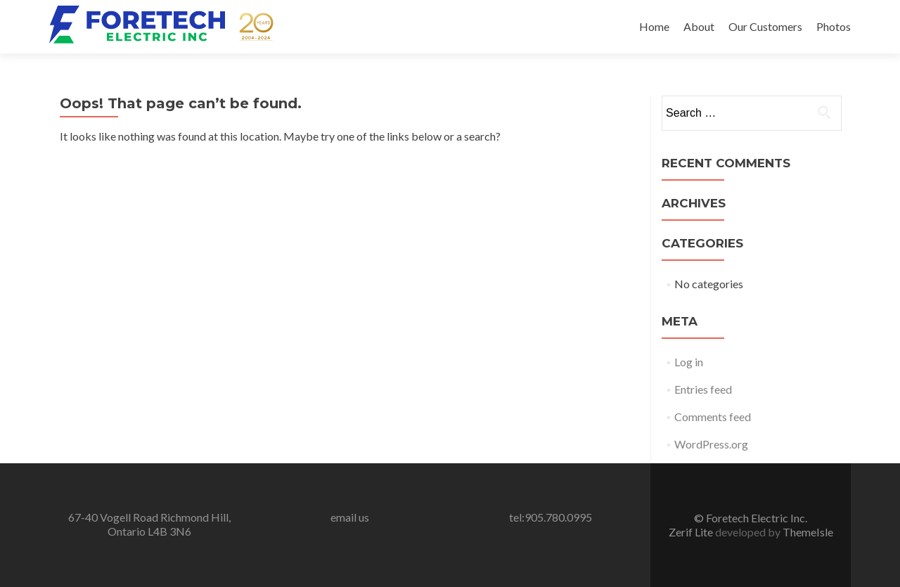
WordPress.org (711, 444)
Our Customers (765, 26)
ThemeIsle (808, 531)
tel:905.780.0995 (550, 517)
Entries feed (703, 389)
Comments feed (712, 416)
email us (349, 517)
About (698, 26)
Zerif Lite (692, 531)
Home (654, 26)
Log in (688, 361)
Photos (833, 26)
